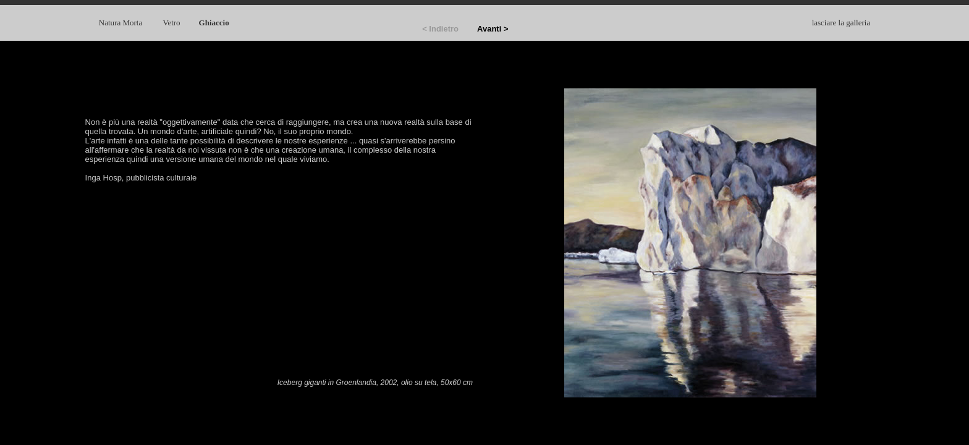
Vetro (171, 22)
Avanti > (492, 28)
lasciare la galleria (841, 22)
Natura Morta (122, 22)
